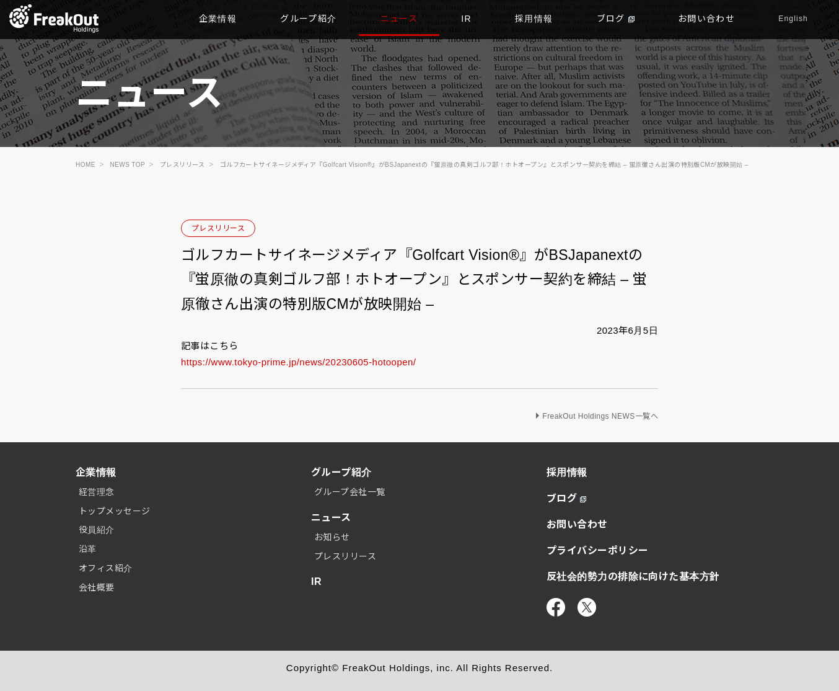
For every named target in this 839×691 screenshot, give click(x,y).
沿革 (88, 549)
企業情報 (218, 19)
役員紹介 (97, 530)
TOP (54, 18)
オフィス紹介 (106, 568)
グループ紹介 (308, 19)
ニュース (399, 19)
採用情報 (534, 19)
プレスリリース (218, 228)
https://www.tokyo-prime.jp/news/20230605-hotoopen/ (298, 362)
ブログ (616, 19)
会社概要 (97, 587)
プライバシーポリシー (598, 550)
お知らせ (332, 537)
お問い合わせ (706, 19)
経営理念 (97, 492)
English (793, 18)
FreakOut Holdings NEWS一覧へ (600, 416)
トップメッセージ (115, 511)
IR (466, 19)
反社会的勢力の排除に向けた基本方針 (633, 576)
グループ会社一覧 (349, 492)
